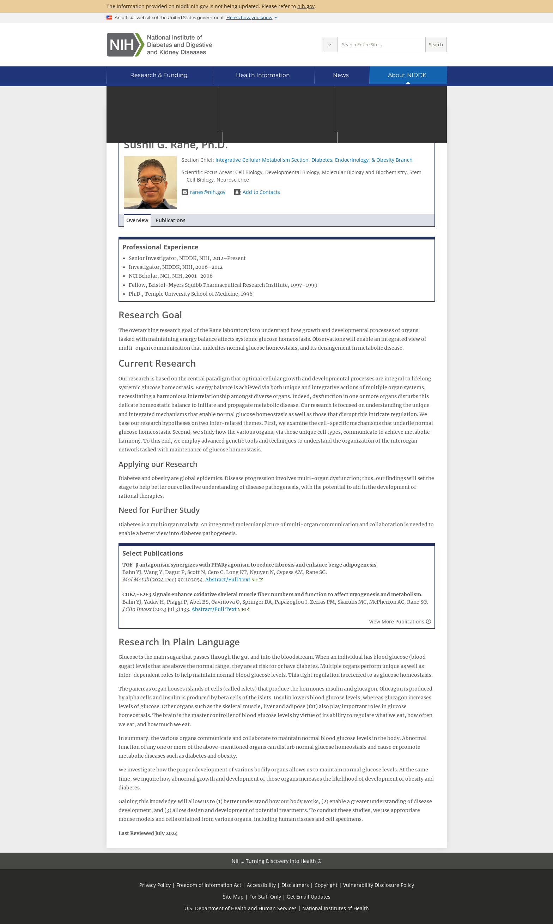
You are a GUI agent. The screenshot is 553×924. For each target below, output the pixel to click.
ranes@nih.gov (207, 192)
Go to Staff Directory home (157, 119)
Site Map (233, 896)
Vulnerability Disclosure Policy (378, 885)
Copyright (326, 885)
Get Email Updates (308, 896)
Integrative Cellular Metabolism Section (262, 159)
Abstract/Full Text (227, 579)
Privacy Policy (155, 885)
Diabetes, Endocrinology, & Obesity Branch (362, 159)
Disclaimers (295, 885)
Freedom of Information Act (208, 885)
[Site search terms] (382, 45)
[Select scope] (330, 45)
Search (436, 45)
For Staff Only (265, 896)
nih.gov (306, 6)
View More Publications (396, 621)
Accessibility (261, 885)
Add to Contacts (261, 192)
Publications (171, 220)
